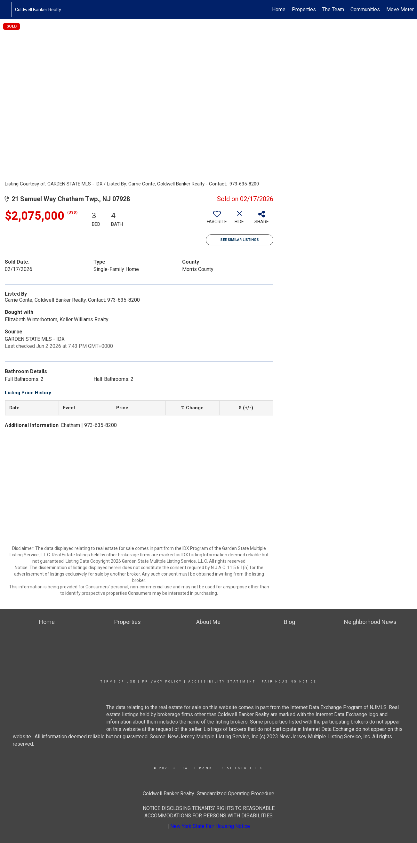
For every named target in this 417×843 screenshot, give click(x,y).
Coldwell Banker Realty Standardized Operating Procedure (208, 793)
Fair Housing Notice (289, 681)
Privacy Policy (162, 681)
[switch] (217, 219)
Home (278, 9)
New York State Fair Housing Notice (210, 826)
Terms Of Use (118, 681)
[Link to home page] (8, 9)
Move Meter (400, 9)
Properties (304, 9)
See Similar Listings (239, 240)
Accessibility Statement (222, 681)
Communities (365, 9)
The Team (333, 9)
